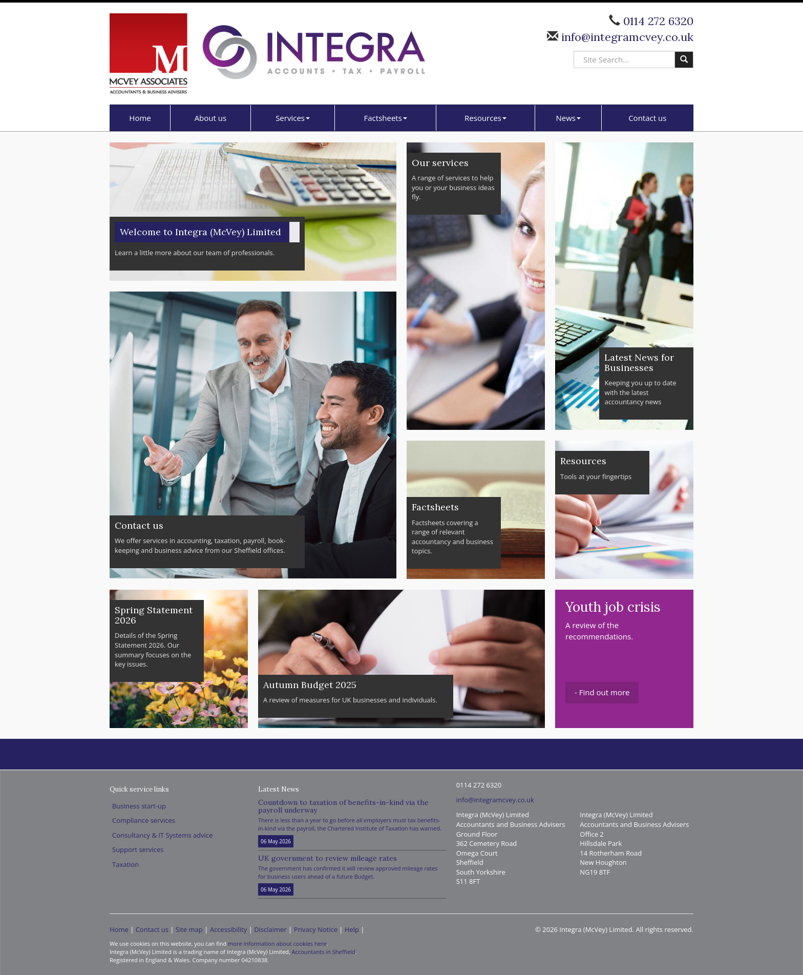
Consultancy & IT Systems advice (162, 835)
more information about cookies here (277, 943)
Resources (485, 118)
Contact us (647, 118)
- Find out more (602, 692)
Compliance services (143, 820)
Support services (137, 849)
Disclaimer (270, 929)
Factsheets (385, 118)
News (568, 118)
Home (140, 118)
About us (210, 118)
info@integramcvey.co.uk (625, 37)
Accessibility (228, 929)
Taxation (125, 864)
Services (293, 118)
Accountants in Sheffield (323, 952)
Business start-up (139, 806)
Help (352, 929)
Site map (189, 929)
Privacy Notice (315, 929)
